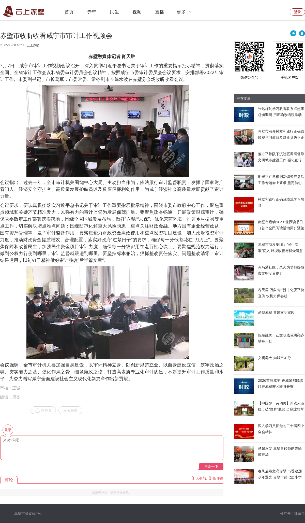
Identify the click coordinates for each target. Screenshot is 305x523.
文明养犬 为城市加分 (274, 357)
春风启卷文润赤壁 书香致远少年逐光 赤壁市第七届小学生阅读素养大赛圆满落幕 (280, 477)
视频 (137, 12)
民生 (114, 12)
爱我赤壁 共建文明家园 (276, 312)
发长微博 (70, 410)
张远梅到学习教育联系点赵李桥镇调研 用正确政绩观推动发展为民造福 (281, 114)
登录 (297, 11)
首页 (69, 12)
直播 (159, 12)
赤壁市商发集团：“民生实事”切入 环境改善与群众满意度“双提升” (280, 250)
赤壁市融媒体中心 (28, 513)
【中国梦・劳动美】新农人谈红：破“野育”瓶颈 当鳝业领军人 (281, 409)
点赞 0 (43, 410)
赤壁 (91, 12)
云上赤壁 (33, 45)
